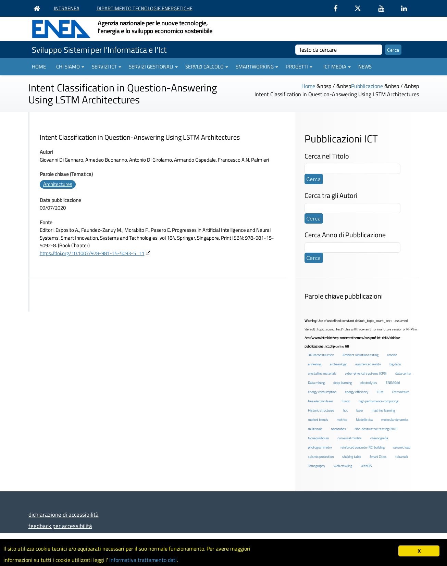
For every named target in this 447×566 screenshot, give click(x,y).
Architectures (57, 184)
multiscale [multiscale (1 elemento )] (315, 428)
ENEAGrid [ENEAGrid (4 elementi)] (393, 382)
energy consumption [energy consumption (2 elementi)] (322, 391)
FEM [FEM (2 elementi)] (380, 391)
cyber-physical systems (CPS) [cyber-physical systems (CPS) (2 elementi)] (366, 373)
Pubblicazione (367, 86)
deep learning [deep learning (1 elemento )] (342, 382)
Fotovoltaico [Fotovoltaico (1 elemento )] (400, 391)
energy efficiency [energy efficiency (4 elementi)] (356, 391)
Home (39, 67)
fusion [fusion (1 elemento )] (346, 401)
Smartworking (257, 67)
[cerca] (339, 50)
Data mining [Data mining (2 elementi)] (316, 382)
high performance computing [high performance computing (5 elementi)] (378, 401)
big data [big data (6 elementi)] (395, 364)
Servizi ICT (106, 67)
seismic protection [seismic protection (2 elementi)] (321, 456)
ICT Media (337, 67)
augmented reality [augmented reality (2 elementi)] (368, 364)
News (365, 67)
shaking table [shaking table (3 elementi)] (351, 456)
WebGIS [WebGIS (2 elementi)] (366, 465)
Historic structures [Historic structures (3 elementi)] (321, 410)
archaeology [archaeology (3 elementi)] (338, 364)
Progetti (299, 67)
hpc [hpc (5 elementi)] (345, 410)
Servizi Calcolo (206, 67)
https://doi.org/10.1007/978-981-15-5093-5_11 (92, 253)
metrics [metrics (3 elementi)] (342, 419)
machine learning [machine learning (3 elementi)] (383, 410)
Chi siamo (70, 67)
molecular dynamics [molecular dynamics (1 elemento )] (395, 419)
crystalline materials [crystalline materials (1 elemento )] (322, 373)
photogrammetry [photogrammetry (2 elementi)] (320, 447)
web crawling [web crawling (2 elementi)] (343, 465)
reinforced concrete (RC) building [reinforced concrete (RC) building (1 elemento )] (362, 447)
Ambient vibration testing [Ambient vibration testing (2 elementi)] (360, 354)
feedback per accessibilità (60, 525)
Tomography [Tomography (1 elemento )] (316, 465)
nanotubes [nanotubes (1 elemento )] (338, 428)
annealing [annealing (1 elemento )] (314, 364)
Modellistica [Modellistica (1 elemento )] (364, 419)
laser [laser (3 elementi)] (359, 410)
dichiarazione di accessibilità (63, 514)
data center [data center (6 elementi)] (403, 373)
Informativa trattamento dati (151, 559)
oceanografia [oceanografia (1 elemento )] (379, 438)
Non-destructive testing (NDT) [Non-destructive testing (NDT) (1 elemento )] (376, 428)
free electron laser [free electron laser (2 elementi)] (320, 401)
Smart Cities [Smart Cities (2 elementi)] (378, 456)
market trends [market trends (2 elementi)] (318, 419)
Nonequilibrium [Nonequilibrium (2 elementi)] (318, 438)
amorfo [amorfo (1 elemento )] (392, 354)
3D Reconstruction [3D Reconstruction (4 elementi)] (321, 354)
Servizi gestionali (153, 67)
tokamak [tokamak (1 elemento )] (401, 456)
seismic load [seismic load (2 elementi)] (401, 447)
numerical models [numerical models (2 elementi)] (349, 438)
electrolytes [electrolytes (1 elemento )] (368, 382)
